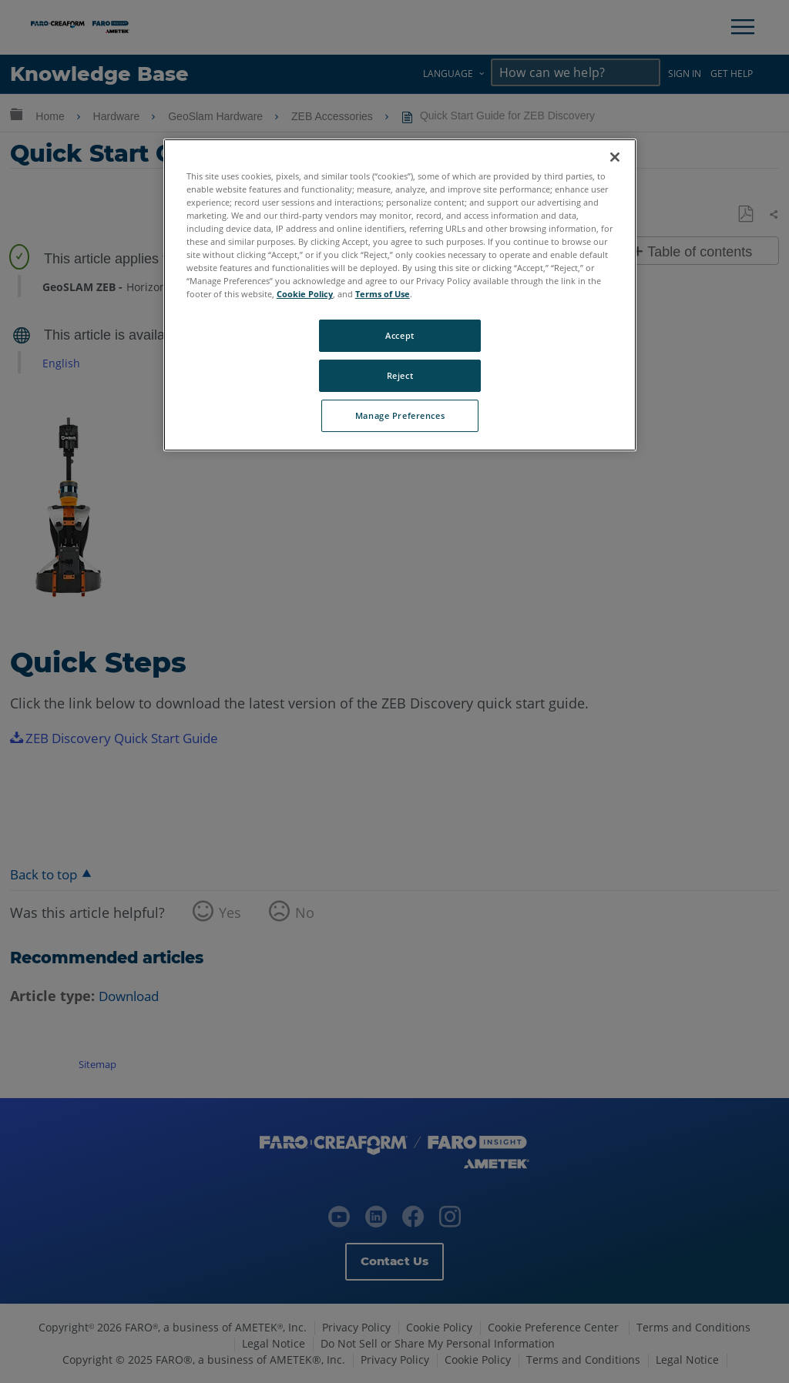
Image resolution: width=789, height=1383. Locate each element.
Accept (399, 335)
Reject (400, 375)
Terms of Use (382, 294)
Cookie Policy (305, 294)
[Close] (615, 157)
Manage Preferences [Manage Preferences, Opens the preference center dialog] (400, 415)
